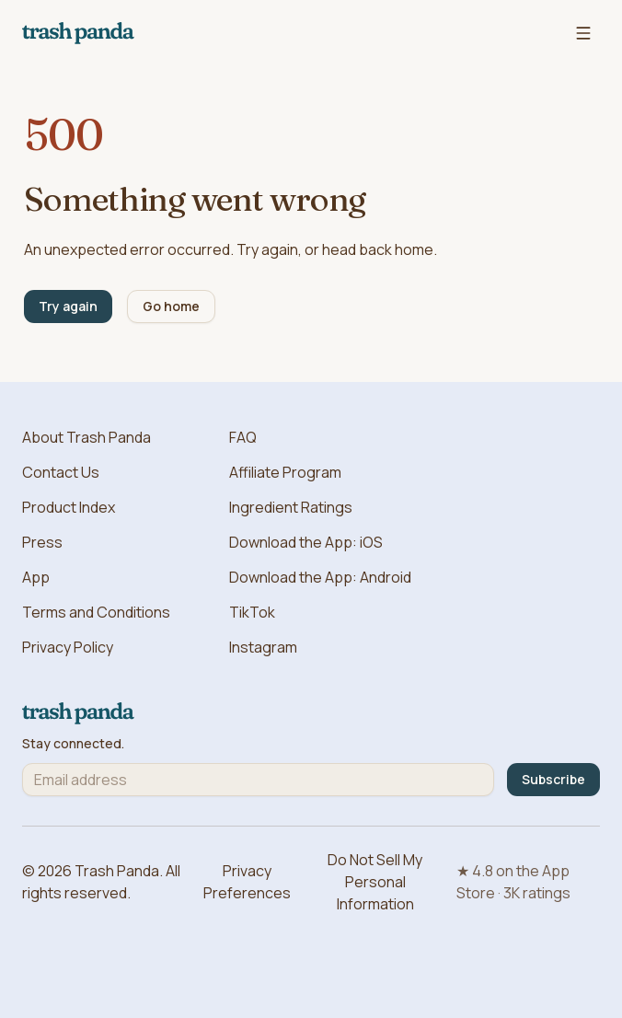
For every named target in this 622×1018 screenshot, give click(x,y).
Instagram (263, 647)
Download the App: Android (320, 577)
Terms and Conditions (96, 612)
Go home (171, 306)
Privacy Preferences (247, 882)
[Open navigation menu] (583, 33)
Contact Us (60, 472)
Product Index (68, 507)
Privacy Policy (67, 647)
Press (42, 542)
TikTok (252, 612)
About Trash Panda (86, 437)
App (36, 577)
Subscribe (553, 779)
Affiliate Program (285, 472)
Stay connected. (73, 743)
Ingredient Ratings (290, 507)
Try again (68, 306)
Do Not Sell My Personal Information (375, 882)
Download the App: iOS (306, 542)
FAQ (243, 437)
